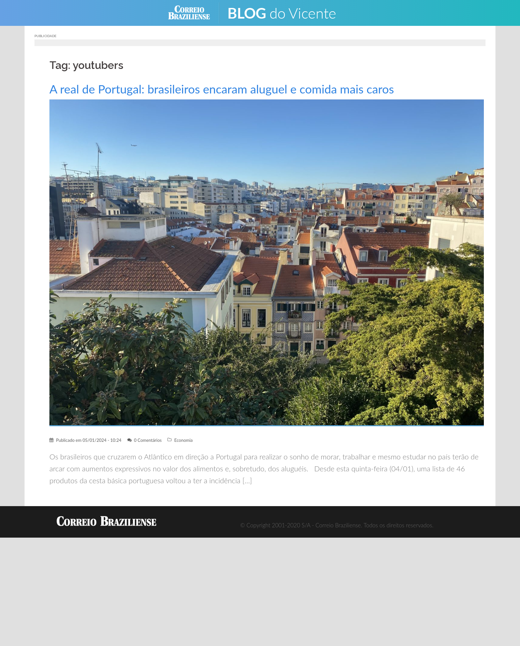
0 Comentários (148, 440)
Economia (183, 440)
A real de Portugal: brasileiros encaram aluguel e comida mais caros (221, 89)
